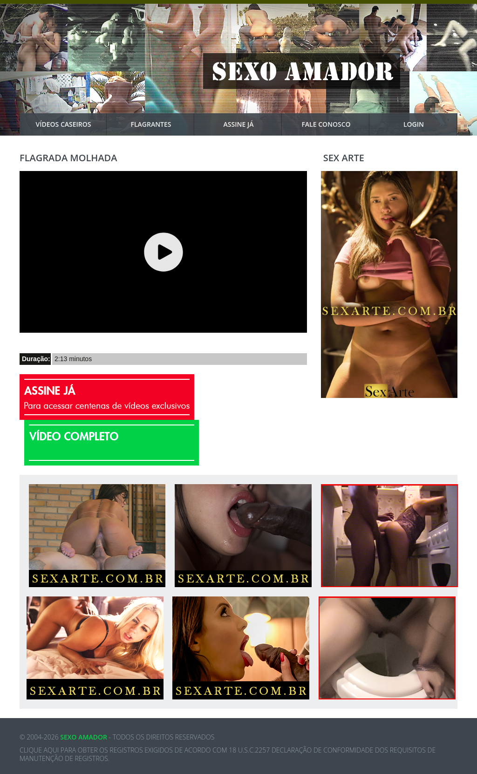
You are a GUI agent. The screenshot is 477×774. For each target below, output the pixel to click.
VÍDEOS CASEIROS (72, 124)
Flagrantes (162, 124)
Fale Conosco (335, 124)
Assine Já (253, 124)
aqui (51, 750)
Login (430, 124)
